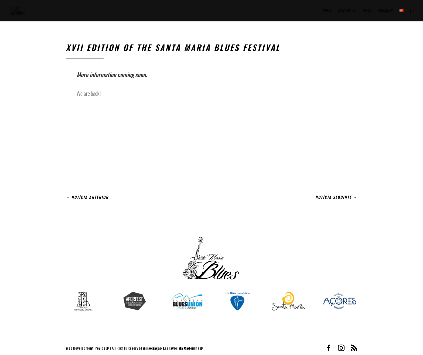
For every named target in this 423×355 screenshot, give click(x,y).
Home (326, 11)
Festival (344, 11)
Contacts (385, 11)
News (367, 11)
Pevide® (101, 348)
